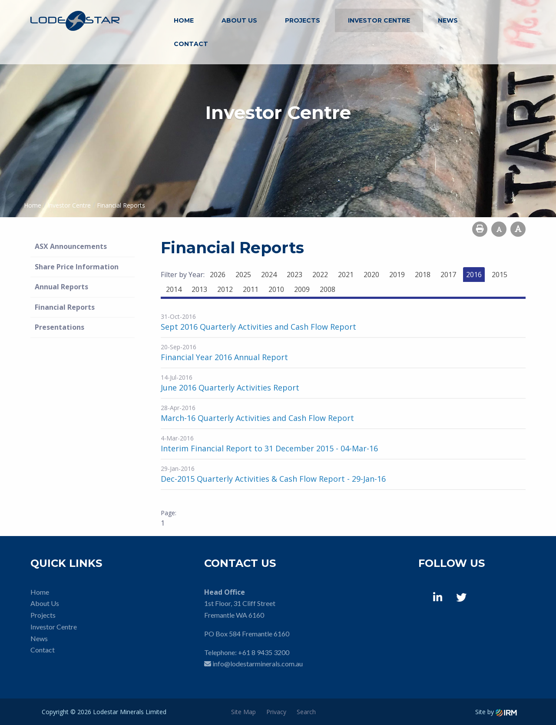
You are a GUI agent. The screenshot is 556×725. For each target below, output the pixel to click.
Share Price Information (77, 266)
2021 (346, 274)
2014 (174, 289)
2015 (499, 274)
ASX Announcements (71, 246)
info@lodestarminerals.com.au (257, 663)
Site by (496, 712)
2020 (371, 274)
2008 (327, 289)
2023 (294, 274)
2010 (276, 289)
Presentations (59, 327)
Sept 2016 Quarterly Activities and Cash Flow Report (258, 326)
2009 (302, 289)
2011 (250, 289)
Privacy (276, 712)
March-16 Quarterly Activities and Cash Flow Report (257, 418)
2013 (199, 289)
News (448, 20)
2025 (243, 274)
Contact (191, 44)
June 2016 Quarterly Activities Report (230, 387)
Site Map (243, 712)
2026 (217, 274)
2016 (474, 274)
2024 (269, 274)
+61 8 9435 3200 (263, 652)
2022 (320, 274)
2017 (448, 274)
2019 (397, 274)
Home (184, 20)
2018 (422, 274)
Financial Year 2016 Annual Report (224, 357)
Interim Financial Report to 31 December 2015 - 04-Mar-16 (269, 448)
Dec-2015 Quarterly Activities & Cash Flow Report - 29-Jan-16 (273, 478)
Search (306, 712)
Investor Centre (379, 20)
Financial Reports (65, 307)
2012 (225, 289)
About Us (239, 20)
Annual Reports (61, 286)
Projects (302, 20)
